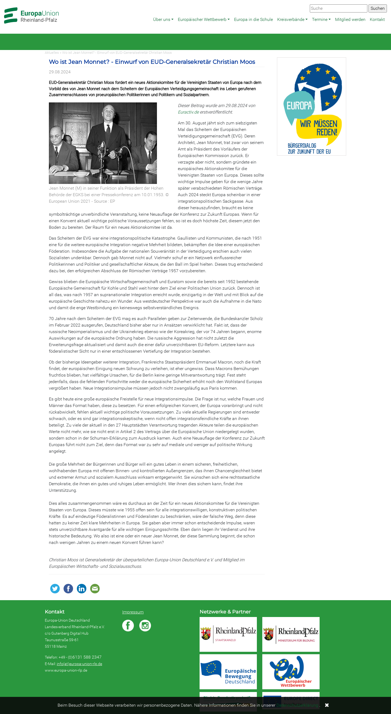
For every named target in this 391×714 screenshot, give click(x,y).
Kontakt (377, 19)
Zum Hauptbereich (4, 0)
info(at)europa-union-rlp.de (79, 664)
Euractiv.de (188, 112)
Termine (319, 19)
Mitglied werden (350, 19)
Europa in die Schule (253, 19)
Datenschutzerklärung (297, 705)
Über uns (161, 19)
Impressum (133, 612)
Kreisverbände (290, 19)
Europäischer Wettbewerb (202, 19)
